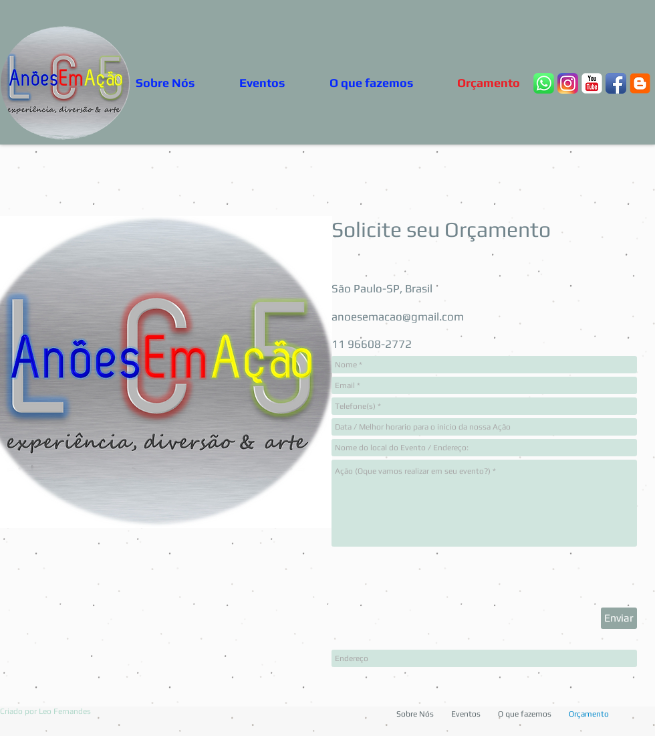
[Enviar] (619, 618)
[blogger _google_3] (640, 83)
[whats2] (543, 83)
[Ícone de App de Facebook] (616, 83)
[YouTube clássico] (591, 83)
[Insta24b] (567, 83)
